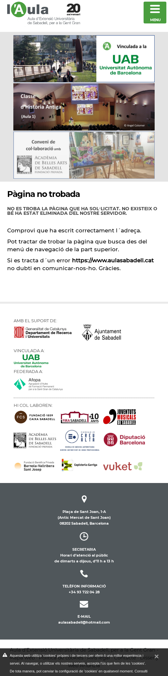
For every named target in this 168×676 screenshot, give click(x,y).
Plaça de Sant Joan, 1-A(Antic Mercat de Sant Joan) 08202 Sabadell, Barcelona (84, 511)
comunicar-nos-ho (69, 268)
